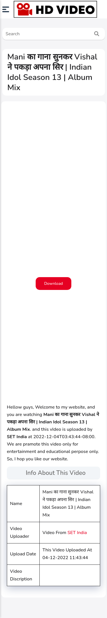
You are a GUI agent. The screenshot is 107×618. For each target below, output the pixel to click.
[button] (8, 9)
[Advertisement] (53, 215)
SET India (77, 533)
